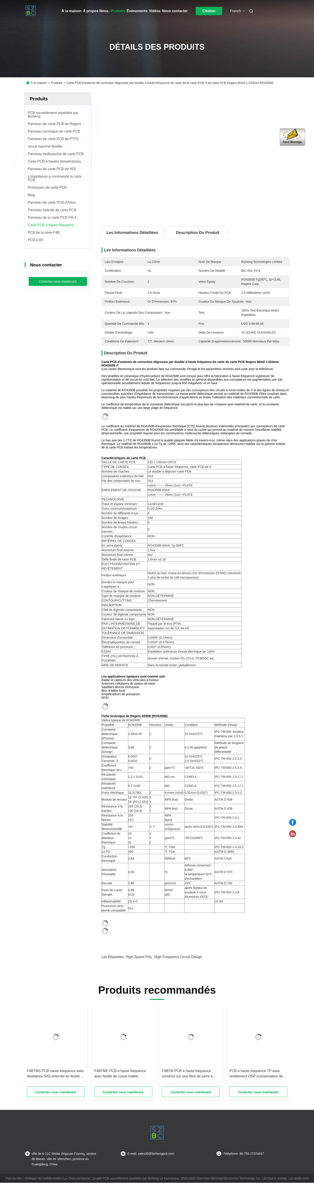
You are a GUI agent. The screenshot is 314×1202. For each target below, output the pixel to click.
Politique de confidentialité (43, 1178)
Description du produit (197, 232)
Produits (118, 11)
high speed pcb (138, 957)
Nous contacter (175, 11)
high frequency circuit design (178, 957)
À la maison (71, 11)
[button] (36, 1047)
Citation (209, 11)
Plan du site (14, 1178)
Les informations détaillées (132, 232)
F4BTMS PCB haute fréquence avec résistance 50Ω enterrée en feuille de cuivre (56, 1074)
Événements (137, 11)
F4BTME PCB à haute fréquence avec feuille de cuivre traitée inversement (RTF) (120, 1074)
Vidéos (154, 11)
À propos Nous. (96, 11)
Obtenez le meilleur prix (225, 212)
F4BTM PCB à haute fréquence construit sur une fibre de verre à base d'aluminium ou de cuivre (187, 1074)
